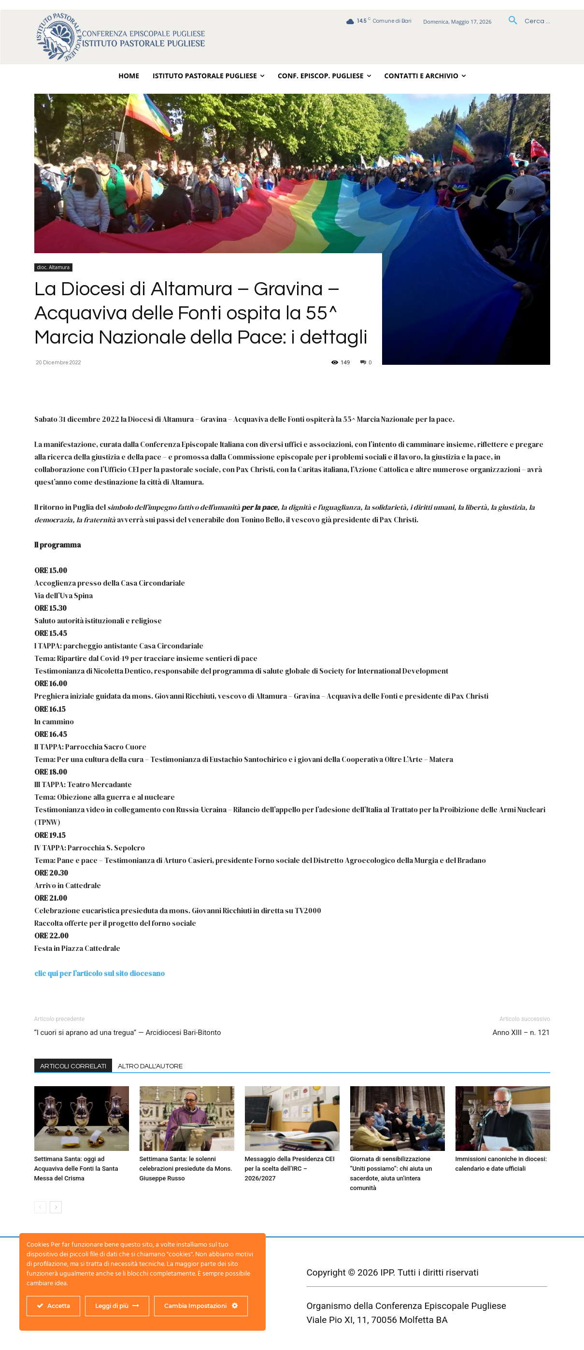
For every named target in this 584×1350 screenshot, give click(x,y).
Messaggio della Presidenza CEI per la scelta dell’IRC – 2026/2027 (290, 1168)
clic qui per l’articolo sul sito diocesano (99, 973)
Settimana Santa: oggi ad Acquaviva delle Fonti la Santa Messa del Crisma (76, 1168)
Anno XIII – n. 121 (521, 1032)
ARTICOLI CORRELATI (73, 1066)
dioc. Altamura (53, 267)
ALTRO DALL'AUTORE (150, 1066)
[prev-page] (40, 1207)
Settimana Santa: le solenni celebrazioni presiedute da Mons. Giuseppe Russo (186, 1168)
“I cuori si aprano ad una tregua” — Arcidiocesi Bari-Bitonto (127, 1032)
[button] (525, 21)
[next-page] (56, 1207)
